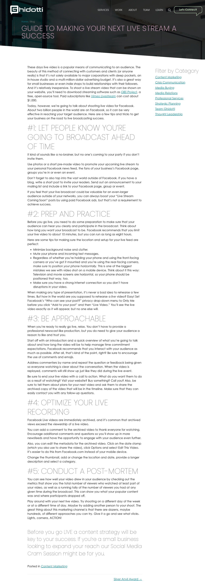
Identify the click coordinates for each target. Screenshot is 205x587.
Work (116, 10)
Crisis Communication (170, 82)
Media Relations (166, 93)
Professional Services (169, 98)
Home (24, 21)
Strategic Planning (167, 103)
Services (99, 10)
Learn (159, 10)
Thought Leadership (169, 114)
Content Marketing (54, 566)
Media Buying (164, 87)
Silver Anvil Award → (128, 579)
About (130, 10)
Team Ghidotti (165, 109)
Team (145, 10)
